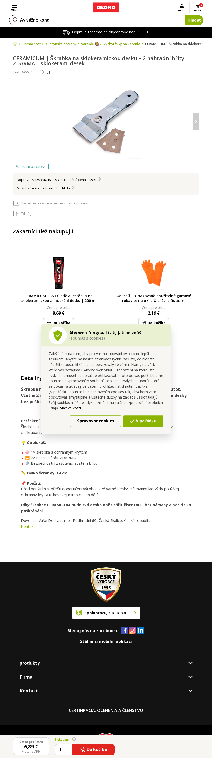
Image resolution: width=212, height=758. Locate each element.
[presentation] (196, 121)
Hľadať (194, 20)
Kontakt (28, 526)
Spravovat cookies (95, 421)
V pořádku (143, 421)
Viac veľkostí (70, 408)
